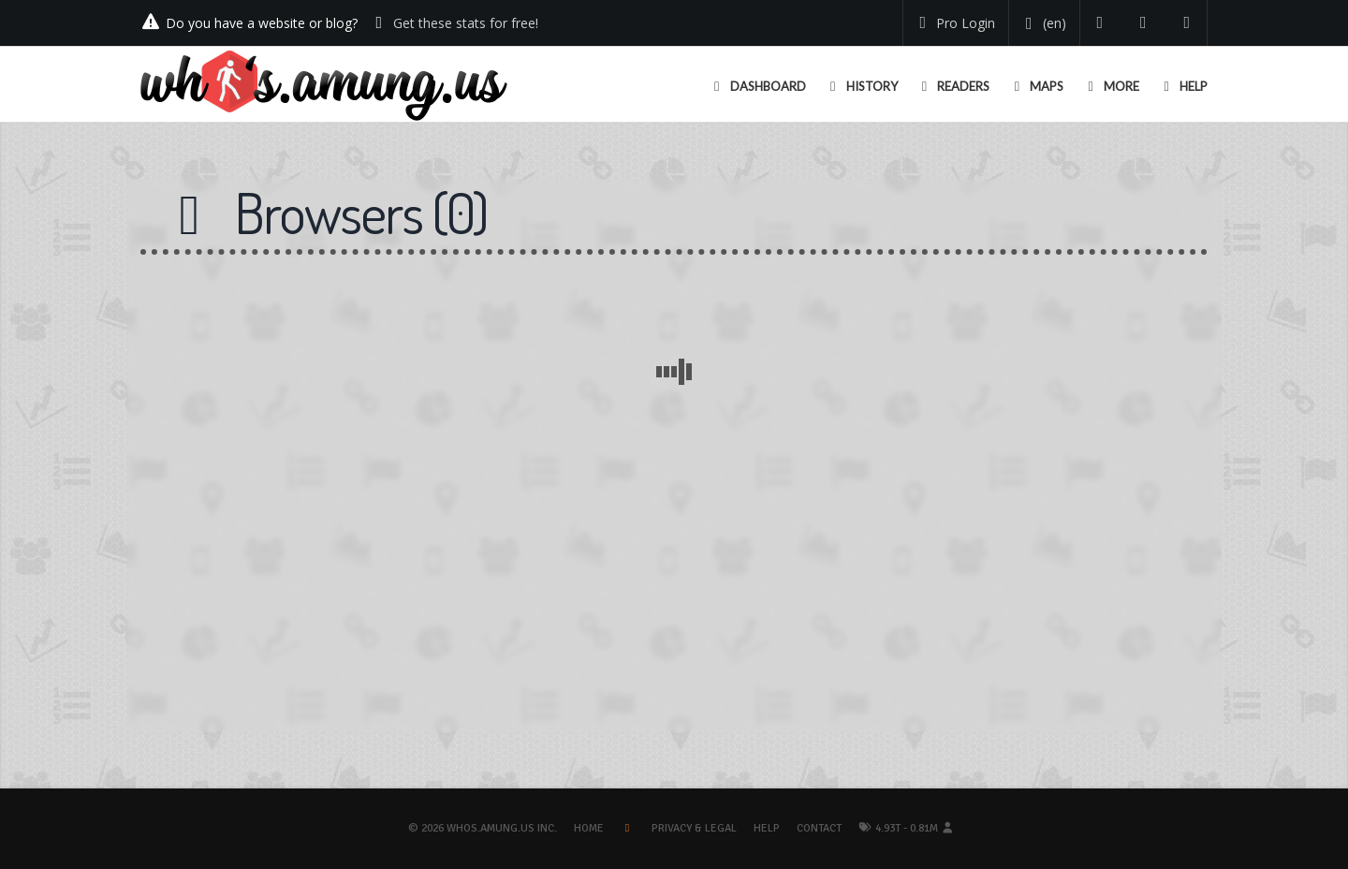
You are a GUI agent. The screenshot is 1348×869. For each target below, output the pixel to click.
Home (589, 828)
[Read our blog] (1143, 23)
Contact (819, 828)
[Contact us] (1187, 23)
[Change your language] (1042, 23)
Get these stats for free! (465, 23)
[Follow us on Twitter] (1100, 23)
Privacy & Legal (694, 828)
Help (767, 828)
